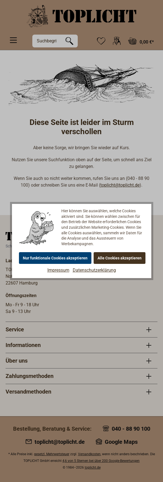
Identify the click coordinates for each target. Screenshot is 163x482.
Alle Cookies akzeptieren (120, 258)
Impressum (58, 270)
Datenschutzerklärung (94, 270)
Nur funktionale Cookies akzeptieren (55, 258)
